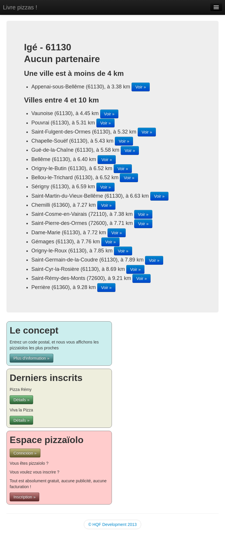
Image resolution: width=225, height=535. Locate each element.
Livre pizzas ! (20, 7)
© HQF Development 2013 (112, 524)
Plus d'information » (31, 358)
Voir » (140, 87)
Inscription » (24, 497)
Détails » (21, 399)
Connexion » (25, 453)
